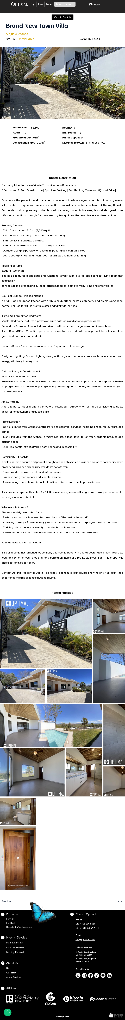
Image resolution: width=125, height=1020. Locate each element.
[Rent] (40, 4)
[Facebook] (90, 975)
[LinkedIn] (109, 975)
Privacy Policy (62, 1016)
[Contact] (49, 4)
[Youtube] (103, 975)
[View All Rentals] (62, 17)
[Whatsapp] (78, 975)
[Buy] (32, 4)
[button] (62, 83)
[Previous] (13, 901)
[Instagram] (84, 975)
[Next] (114, 901)
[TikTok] (96, 975)
